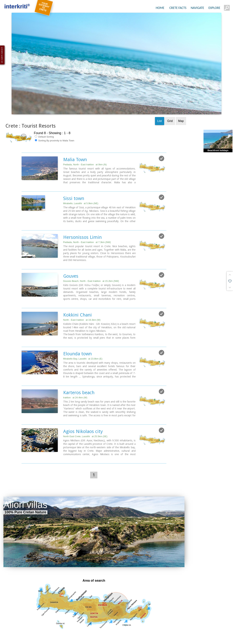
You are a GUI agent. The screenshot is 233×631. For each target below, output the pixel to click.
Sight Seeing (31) (65, 626)
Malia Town (75, 137)
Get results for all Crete (94, 616)
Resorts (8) (177, 626)
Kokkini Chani (77, 293)
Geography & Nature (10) (97, 626)
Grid (170, 99)
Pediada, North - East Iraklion (85, 142)
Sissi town (73, 176)
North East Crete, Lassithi (85, 414)
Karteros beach (79, 370)
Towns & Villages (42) (132, 626)
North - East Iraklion (82, 298)
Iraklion (75, 375)
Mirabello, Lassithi (80, 181)
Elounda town (77, 332)
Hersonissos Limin (82, 215)
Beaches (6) (157, 626)
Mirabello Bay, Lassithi (82, 337)
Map (181, 99)
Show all (9, 626)
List (159, 99)
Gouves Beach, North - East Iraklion (91, 259)
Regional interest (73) (34, 626)
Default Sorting (44, 114)
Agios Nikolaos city (83, 409)
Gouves (70, 254)
